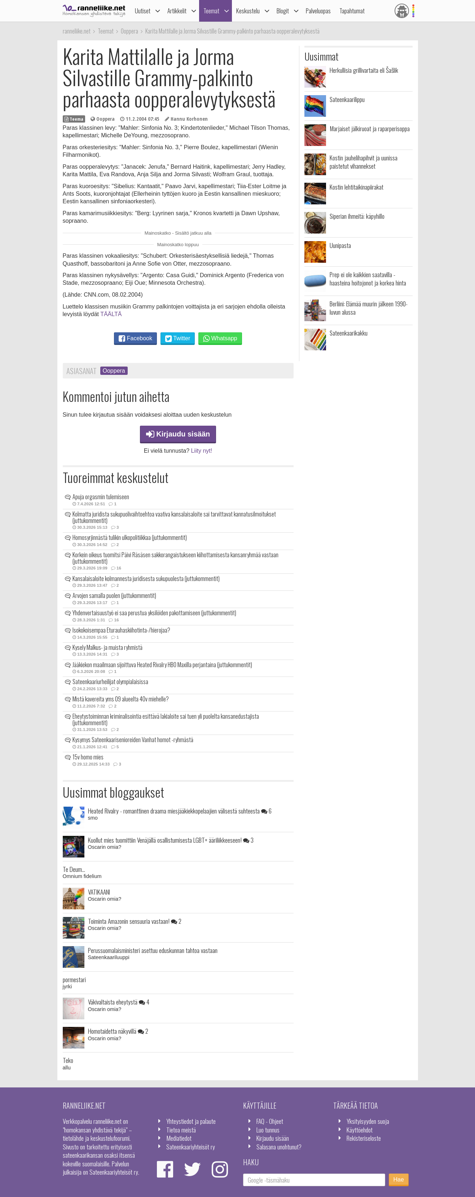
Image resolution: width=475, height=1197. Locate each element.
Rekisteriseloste (364, 1138)
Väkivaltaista (118, 1001)
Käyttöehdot (360, 1129)
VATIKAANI (99, 891)
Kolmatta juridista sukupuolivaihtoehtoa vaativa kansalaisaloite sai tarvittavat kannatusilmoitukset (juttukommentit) (174, 517)
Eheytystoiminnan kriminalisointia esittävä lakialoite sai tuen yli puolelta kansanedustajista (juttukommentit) (165, 719)
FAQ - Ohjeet (269, 1121)
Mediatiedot (179, 1138)
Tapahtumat (352, 10)
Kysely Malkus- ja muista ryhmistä (107, 647)
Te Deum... (74, 869)
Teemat (211, 10)
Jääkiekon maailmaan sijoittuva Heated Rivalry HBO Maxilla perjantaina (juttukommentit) (162, 664)
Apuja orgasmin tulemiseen (100, 496)
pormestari (74, 979)
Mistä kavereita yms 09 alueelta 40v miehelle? (120, 699)
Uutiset (142, 10)
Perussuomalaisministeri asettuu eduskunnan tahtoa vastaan (152, 950)
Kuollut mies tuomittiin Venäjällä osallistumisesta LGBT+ (171, 839)
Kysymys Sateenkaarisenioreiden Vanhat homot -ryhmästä (132, 739)
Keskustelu (248, 10)
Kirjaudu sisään (178, 434)
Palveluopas (318, 10)
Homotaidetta (118, 1031)
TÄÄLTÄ (111, 314)
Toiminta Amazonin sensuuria (134, 921)
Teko (68, 1060)
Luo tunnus (268, 1129)
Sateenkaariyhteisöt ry (190, 1146)
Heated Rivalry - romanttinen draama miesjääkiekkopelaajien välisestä (180, 810)
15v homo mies (88, 757)
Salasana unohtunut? (279, 1146)
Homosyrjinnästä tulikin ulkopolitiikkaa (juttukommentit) (129, 537)
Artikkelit (176, 10)
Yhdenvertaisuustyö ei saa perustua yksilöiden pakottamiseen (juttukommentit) (154, 612)
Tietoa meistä (181, 1129)
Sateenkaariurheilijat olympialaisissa (110, 681)
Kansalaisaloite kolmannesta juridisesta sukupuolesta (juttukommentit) (146, 578)
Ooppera (114, 371)
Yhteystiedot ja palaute (191, 1121)
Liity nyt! (201, 451)
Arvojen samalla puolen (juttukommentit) (114, 595)
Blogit (283, 10)
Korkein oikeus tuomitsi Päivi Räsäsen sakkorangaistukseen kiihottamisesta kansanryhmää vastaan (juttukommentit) (175, 558)
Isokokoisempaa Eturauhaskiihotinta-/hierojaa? (121, 630)
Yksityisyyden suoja (368, 1121)
